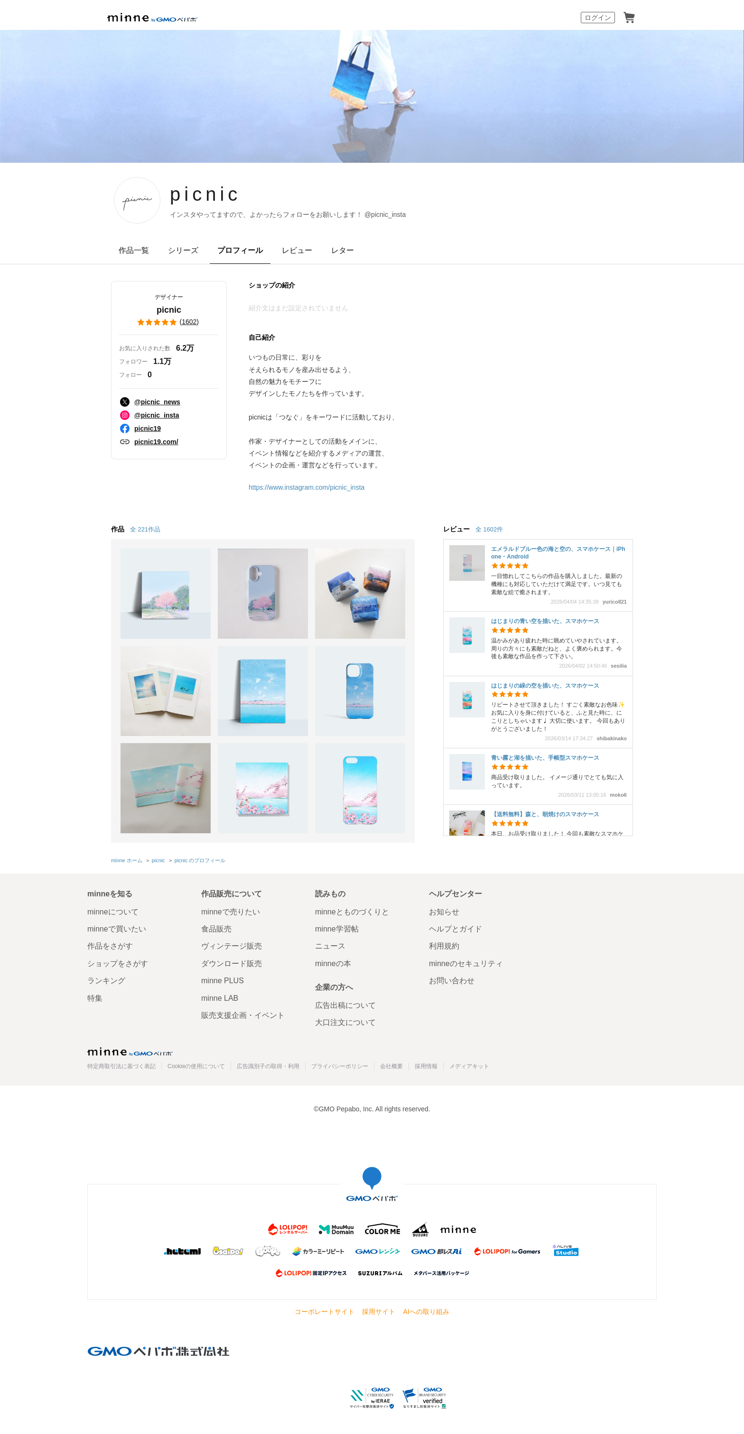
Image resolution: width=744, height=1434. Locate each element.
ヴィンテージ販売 (231, 946)
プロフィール (240, 250)
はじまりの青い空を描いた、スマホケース (545, 621)
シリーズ (183, 250)
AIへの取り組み (426, 1311)
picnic (205, 194)
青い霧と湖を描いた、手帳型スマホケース (545, 757)
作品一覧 (134, 250)
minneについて (113, 912)
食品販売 (216, 929)
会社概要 (391, 1066)
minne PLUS (222, 981)
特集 (94, 998)
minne (130, 1051)
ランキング (106, 981)
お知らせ (444, 912)
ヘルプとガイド (455, 929)
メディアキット (469, 1066)
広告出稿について (345, 1005)
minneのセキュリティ (466, 963)
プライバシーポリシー (339, 1066)
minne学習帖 (337, 929)
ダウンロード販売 (231, 963)
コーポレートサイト (324, 1311)
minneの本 (333, 963)
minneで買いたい (116, 929)
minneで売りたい (230, 912)
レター (342, 250)
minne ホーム (126, 860)
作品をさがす (110, 946)
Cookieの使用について (196, 1066)
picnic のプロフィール (200, 860)
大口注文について (345, 1022)
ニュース (330, 946)
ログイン (598, 17)
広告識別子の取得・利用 (268, 1066)
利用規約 (444, 946)
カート (629, 17)
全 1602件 (489, 529)
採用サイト (378, 1311)
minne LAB (219, 998)
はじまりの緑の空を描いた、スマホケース (545, 685)
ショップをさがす (117, 963)
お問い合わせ (451, 981)
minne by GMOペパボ (152, 17)
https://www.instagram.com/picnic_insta (306, 487)
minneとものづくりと (352, 912)
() (169, 322)
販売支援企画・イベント (243, 1015)
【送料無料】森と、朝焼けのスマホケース (545, 814)
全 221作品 (145, 529)
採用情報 (426, 1066)
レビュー (297, 250)
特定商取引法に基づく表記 (121, 1066)
